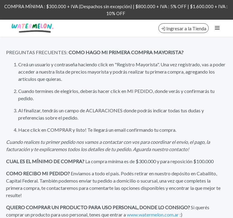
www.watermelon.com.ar (153, 214)
